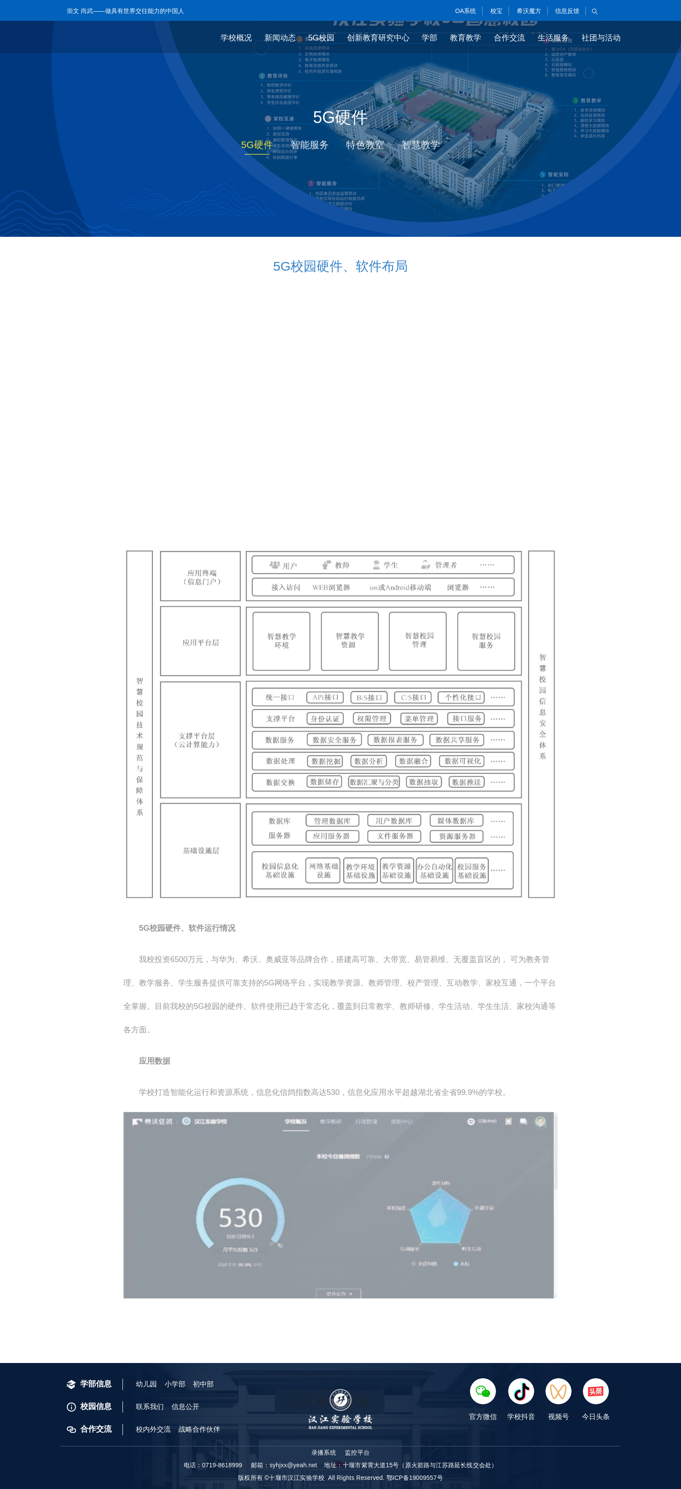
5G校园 (321, 37)
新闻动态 (280, 37)
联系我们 (150, 1406)
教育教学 (465, 37)
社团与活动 (601, 37)
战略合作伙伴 (199, 1429)
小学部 (175, 1384)
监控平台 (357, 1452)
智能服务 (310, 147)
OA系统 (464, 10)
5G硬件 (257, 147)
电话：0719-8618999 (213, 1465)
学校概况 (236, 37)
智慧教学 (421, 147)
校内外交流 (153, 1429)
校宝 (495, 10)
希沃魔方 (528, 10)
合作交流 (509, 37)
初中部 (203, 1384)
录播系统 (323, 1452)
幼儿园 (146, 1384)
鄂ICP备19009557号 (415, 1477)
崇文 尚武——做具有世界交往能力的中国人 (125, 10)
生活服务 (553, 37)
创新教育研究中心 (378, 37)
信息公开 (185, 1406)
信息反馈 (566, 10)
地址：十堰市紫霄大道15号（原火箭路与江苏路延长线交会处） (410, 1465)
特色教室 (365, 147)
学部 (429, 37)
